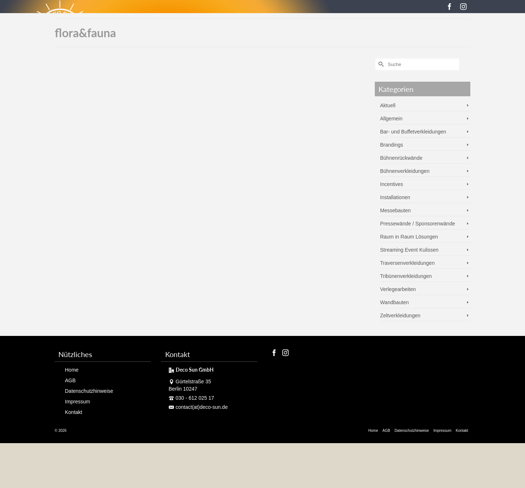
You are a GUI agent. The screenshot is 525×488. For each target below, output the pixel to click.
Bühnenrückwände (401, 158)
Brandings (391, 145)
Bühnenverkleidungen (404, 171)
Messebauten (395, 210)
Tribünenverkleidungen (406, 276)
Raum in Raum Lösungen (409, 237)
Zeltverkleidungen (400, 315)
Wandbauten (394, 302)
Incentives (391, 184)
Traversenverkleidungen (407, 263)
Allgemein (391, 118)
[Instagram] (463, 6)
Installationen (395, 197)
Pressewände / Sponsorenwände (417, 223)
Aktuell (388, 105)
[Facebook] (449, 6)
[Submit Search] (380, 64)
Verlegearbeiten (398, 289)
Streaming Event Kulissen (409, 250)
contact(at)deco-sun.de (198, 407)
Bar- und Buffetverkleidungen (413, 132)
